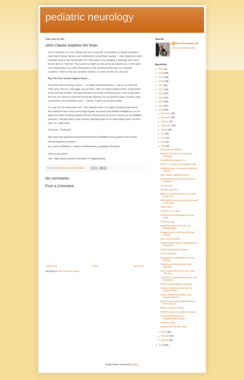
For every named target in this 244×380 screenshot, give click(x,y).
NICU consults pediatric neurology (176, 284)
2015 (161, 345)
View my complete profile (183, 48)
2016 (161, 110)
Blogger (134, 364)
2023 (161, 81)
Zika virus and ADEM (170, 239)
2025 (161, 73)
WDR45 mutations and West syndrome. (178, 312)
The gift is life (166, 185)
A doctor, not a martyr (170, 211)
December (166, 113)
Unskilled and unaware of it (172, 160)
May (163, 142)
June (163, 138)
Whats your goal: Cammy (172, 308)
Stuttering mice (167, 222)
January (165, 340)
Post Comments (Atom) (69, 271)
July (163, 133)
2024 (161, 77)
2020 (161, 93)
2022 (161, 85)
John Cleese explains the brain (174, 175)
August (164, 129)
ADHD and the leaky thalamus (174, 249)
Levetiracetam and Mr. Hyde (173, 326)
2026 (161, 69)
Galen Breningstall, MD (186, 43)
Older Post (139, 266)
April (163, 146)
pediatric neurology (89, 17)
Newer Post (51, 266)
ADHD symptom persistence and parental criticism (175, 296)
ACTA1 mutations (168, 253)
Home (95, 266)
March (164, 332)
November (166, 117)
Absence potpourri (168, 189)
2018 (161, 101)
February (165, 336)
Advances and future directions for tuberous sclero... (176, 289)
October (165, 121)
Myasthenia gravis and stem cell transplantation (175, 227)
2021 (161, 89)
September (166, 125)
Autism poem (166, 207)
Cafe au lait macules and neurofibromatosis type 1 (173, 317)
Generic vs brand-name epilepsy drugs (178, 164)
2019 (161, 97)
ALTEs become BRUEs (171, 149)
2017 (161, 106)
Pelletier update (167, 322)
